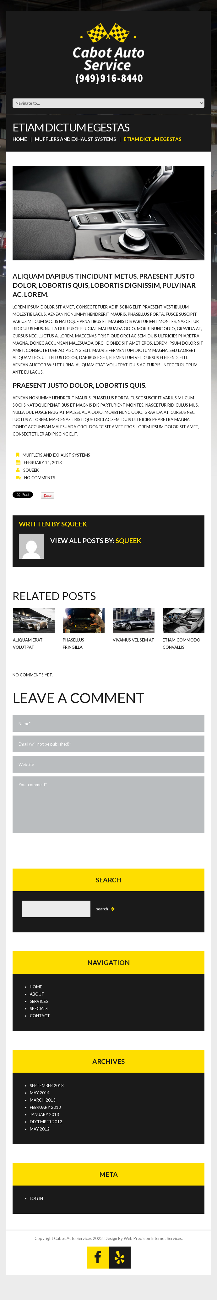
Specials (39, 1008)
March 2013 (43, 1100)
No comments (39, 477)
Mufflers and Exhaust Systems (75, 139)
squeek (31, 470)
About (37, 994)
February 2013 (45, 1107)
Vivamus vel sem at (133, 639)
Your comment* (108, 804)
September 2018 (47, 1085)
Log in (36, 1198)
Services (39, 1001)
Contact (40, 1015)
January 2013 (44, 1114)
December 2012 (46, 1121)
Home (20, 139)
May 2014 (40, 1092)
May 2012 (40, 1128)
